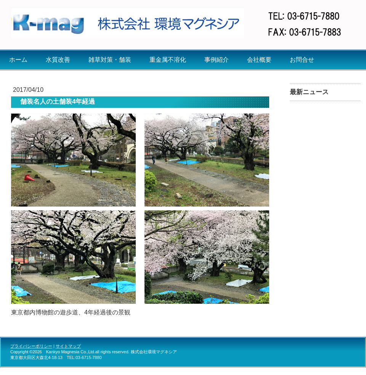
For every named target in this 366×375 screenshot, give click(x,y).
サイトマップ (68, 346)
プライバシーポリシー (31, 346)
